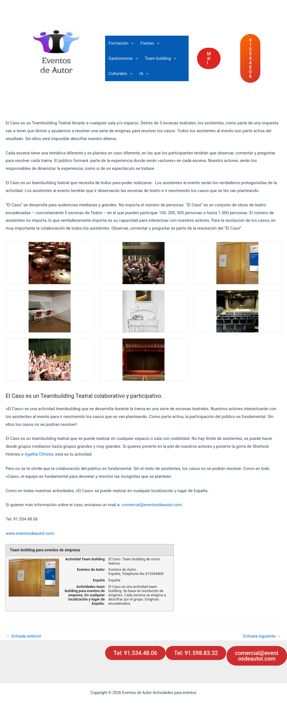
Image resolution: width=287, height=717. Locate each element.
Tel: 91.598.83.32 (196, 653)
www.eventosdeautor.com (30, 533)
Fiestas (149, 43)
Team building (160, 58)
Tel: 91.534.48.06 (135, 653)
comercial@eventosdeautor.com (151, 504)
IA (144, 73)
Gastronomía (123, 58)
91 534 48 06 (250, 58)
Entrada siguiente (262, 636)
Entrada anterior (23, 636)
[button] (131, 43)
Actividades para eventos (58, 90)
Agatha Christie (39, 454)
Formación (121, 43)
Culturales (120, 73)
